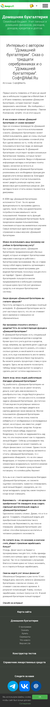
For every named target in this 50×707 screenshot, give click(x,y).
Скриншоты (25, 637)
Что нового (25, 640)
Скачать (25, 630)
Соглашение (25, 703)
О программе (25, 627)
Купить (25, 633)
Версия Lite (25, 643)
